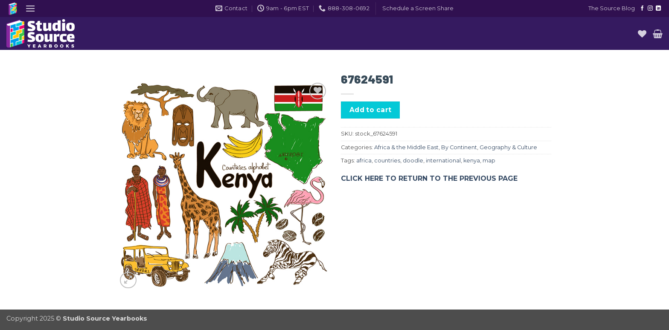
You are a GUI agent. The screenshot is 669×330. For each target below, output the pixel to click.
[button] (30, 8)
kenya (471, 160)
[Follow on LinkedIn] (658, 9)
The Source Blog (611, 8)
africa (364, 160)
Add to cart (370, 110)
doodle (413, 160)
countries (387, 160)
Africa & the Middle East (406, 147)
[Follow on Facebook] (642, 9)
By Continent (459, 147)
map (489, 160)
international (443, 160)
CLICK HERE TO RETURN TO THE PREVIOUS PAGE (429, 178)
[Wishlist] (642, 33)
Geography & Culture (508, 147)
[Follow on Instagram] (650, 9)
